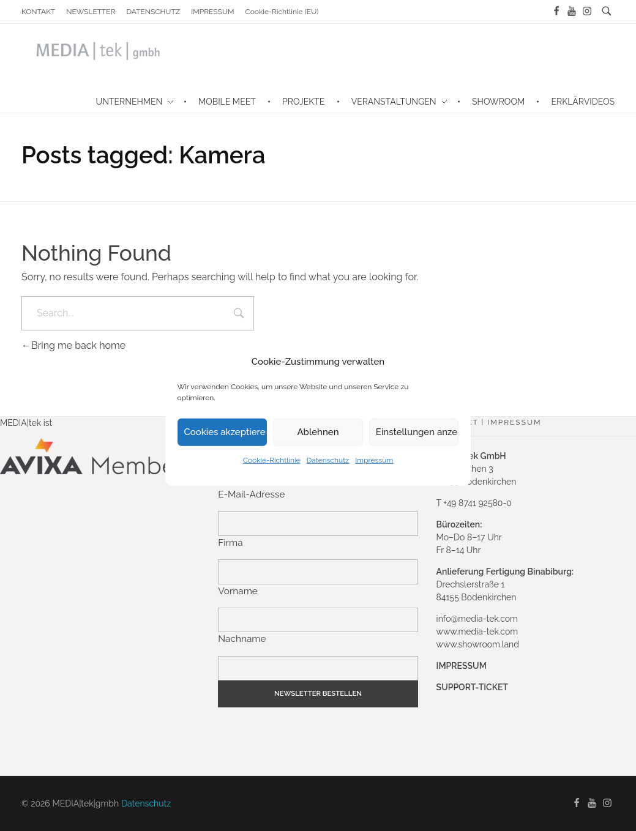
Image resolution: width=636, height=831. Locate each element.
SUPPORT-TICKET (472, 687)
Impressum (374, 459)
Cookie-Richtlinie (272, 459)
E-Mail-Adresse (251, 494)
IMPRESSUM (461, 666)
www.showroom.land (477, 644)
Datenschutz (328, 459)
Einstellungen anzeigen (417, 432)
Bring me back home (73, 345)
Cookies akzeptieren (225, 432)
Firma (230, 542)
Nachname (242, 638)
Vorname (238, 591)
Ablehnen (318, 432)
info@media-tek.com (477, 619)
